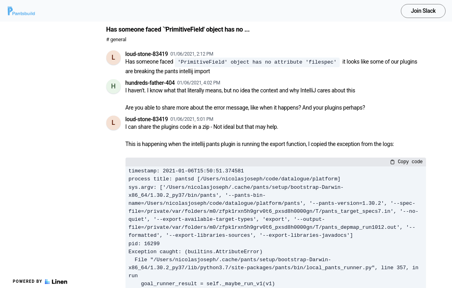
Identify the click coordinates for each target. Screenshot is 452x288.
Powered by (40, 281)
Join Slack (423, 11)
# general (116, 39)
